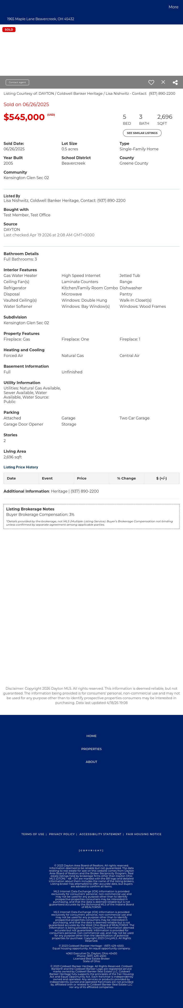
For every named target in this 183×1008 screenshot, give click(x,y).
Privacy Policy (62, 834)
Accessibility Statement (100, 834)
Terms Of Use (32, 834)
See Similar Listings (142, 133)
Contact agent (17, 82)
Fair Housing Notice (144, 834)
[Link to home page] (4, 7)
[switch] (151, 82)
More (173, 7)
